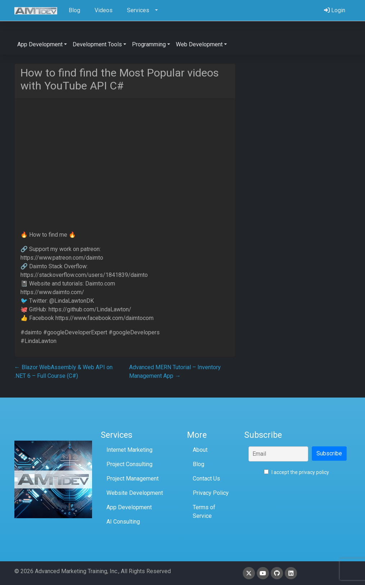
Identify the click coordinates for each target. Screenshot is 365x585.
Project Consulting (129, 464)
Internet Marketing (129, 449)
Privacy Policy (211, 492)
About (200, 449)
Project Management (132, 478)
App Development (129, 507)
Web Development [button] (199, 44)
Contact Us (206, 478)
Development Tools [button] (97, 44)
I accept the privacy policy (296, 472)
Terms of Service (204, 511)
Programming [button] (149, 44)
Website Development (134, 492)
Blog (198, 464)
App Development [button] (40, 44)
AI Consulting (123, 521)
